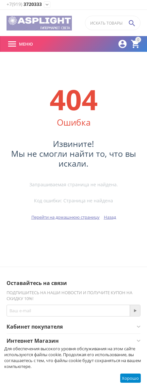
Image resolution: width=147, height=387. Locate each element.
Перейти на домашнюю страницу (65, 217)
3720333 (24, 4)
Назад (110, 217)
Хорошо (130, 378)
